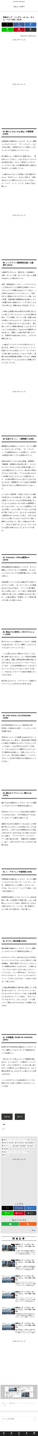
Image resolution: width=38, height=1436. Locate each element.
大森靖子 (31, 1146)
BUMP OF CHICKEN (8, 1142)
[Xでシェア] (7, 24)
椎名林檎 (5, 1149)
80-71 (19, 1117)
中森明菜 (16, 1146)
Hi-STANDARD (19, 1142)
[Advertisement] (19, 60)
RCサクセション (7, 1146)
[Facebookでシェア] (19, 24)
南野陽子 (23, 1146)
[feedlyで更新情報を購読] (10, 1224)
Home (19, 1430)
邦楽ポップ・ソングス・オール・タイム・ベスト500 (16, 1140)
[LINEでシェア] (7, 30)
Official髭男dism (30, 1142)
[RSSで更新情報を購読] (28, 1224)
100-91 (7, 1117)
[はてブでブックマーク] (30, 24)
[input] (19, 1419)
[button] (30, 30)
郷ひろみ (5, 1155)
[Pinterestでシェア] (19, 30)
